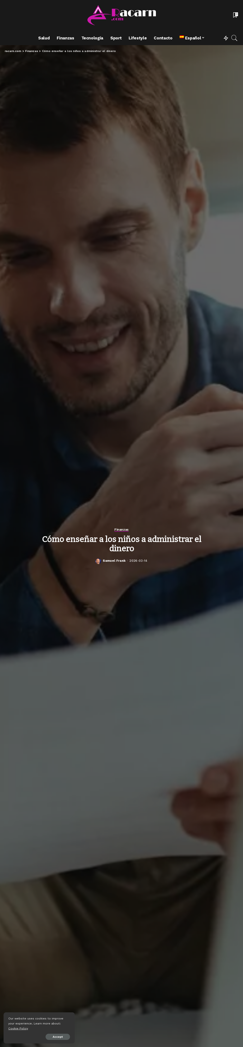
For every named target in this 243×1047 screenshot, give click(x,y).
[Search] (234, 38)
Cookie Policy (18, 1028)
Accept (58, 1036)
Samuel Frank (114, 560)
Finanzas (121, 529)
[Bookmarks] (235, 15)
